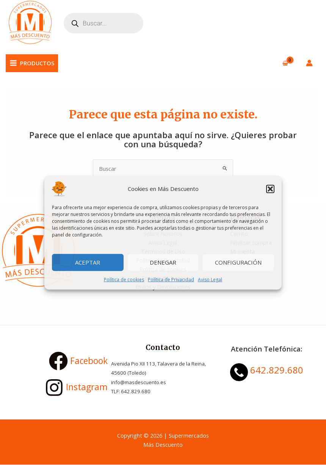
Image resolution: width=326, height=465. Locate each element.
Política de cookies (124, 279)
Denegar (163, 262)
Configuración (238, 262)
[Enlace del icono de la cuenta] (309, 63)
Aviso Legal (210, 279)
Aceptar (87, 262)
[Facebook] (59, 361)
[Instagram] (59, 387)
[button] (270, 188)
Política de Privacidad (171, 279)
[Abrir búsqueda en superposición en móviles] (104, 23)
